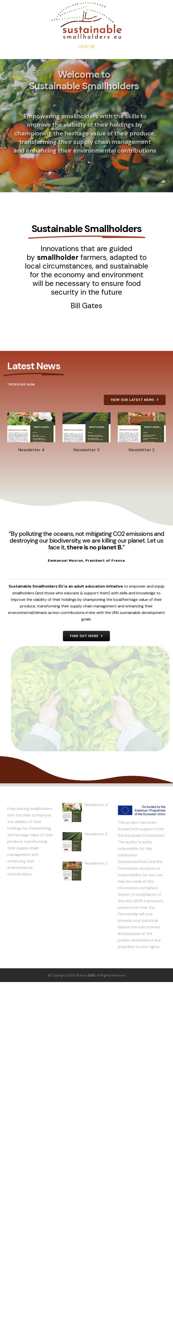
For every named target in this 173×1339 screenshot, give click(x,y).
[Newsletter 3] (86, 427)
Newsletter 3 (86, 450)
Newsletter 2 (142, 450)
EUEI (91, 975)
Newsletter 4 (31, 450)
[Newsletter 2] (142, 427)
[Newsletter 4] (31, 427)
